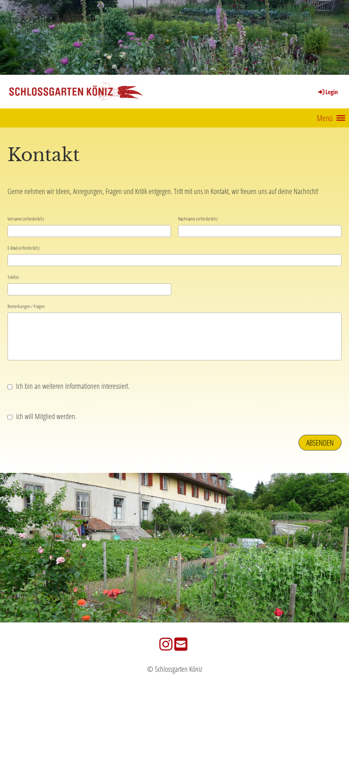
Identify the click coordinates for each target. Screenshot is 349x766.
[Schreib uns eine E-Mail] (180, 644)
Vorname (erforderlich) (25, 218)
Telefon (13, 277)
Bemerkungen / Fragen (26, 306)
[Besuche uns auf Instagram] (165, 644)
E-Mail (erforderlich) (23, 247)
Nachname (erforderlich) (198, 218)
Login (327, 92)
